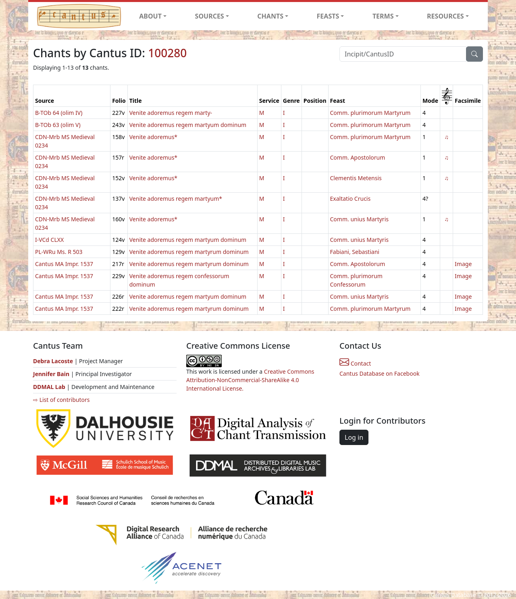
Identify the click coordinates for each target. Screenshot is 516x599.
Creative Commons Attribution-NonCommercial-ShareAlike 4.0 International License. (250, 380)
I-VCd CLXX (49, 239)
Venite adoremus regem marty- (170, 112)
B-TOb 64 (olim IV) (58, 112)
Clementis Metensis (356, 178)
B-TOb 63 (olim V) (58, 125)
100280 (167, 52)
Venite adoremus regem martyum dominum (187, 125)
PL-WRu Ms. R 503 (59, 252)
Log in (354, 437)
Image (463, 264)
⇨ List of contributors (61, 399)
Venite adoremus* (153, 137)
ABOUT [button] (150, 16)
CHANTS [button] (270, 16)
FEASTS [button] (328, 16)
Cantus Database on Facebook (379, 373)
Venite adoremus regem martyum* (175, 198)
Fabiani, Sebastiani (354, 252)
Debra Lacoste (53, 361)
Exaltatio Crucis (350, 198)
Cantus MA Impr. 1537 (64, 264)
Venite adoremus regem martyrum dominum (189, 252)
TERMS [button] (383, 16)
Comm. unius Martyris (359, 219)
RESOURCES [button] (445, 16)
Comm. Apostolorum (357, 157)
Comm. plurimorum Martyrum (370, 112)
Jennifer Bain (52, 374)
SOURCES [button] (209, 16)
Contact (355, 363)
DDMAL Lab (49, 387)
